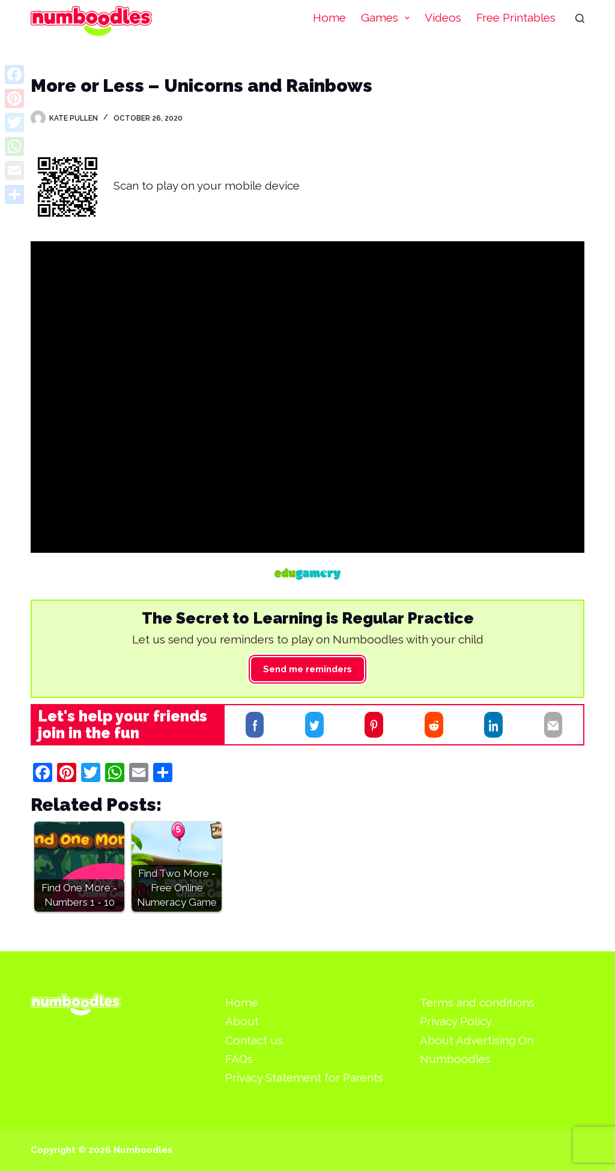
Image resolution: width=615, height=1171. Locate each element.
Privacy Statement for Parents (304, 1077)
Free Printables (516, 17)
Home (329, 17)
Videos (443, 17)
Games (388, 18)
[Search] (579, 18)
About (242, 1021)
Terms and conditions (477, 1002)
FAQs (239, 1058)
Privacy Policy (456, 1021)
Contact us (254, 1040)
